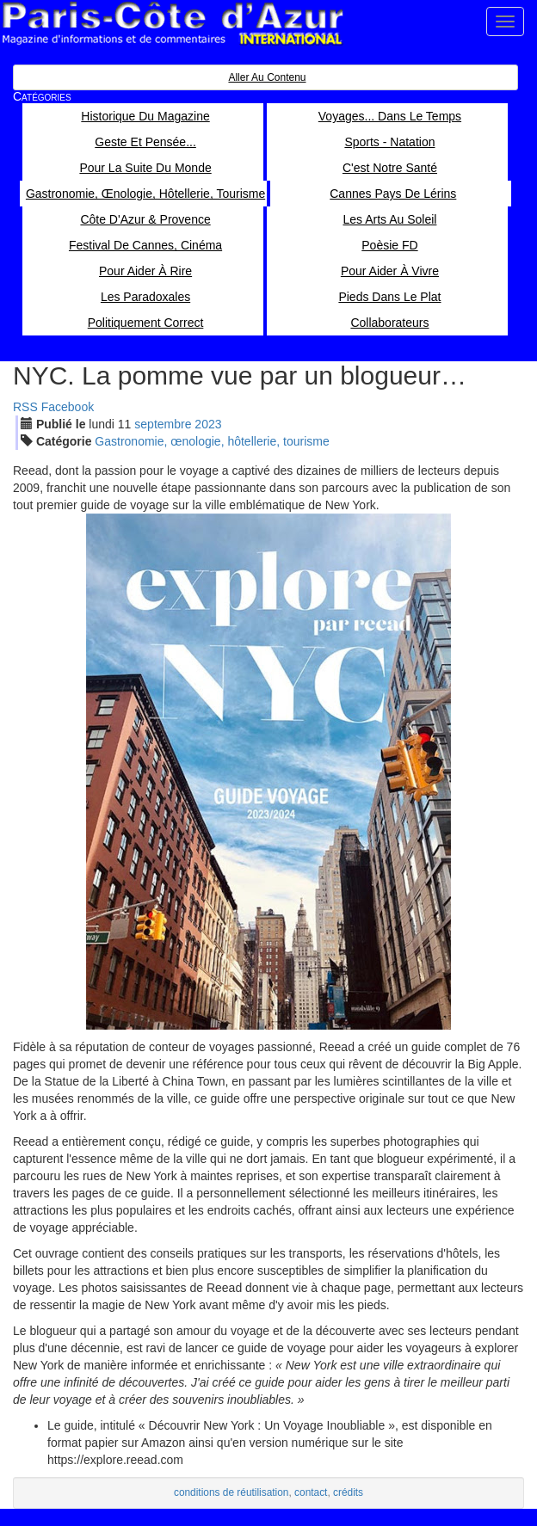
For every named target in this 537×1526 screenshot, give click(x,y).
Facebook (67, 407)
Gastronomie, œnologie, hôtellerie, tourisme (212, 441)
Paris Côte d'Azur (172, 23)
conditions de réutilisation (231, 1492)
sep (162, 424)
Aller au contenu (267, 77)
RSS (25, 407)
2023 (207, 424)
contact (310, 1492)
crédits (348, 1492)
